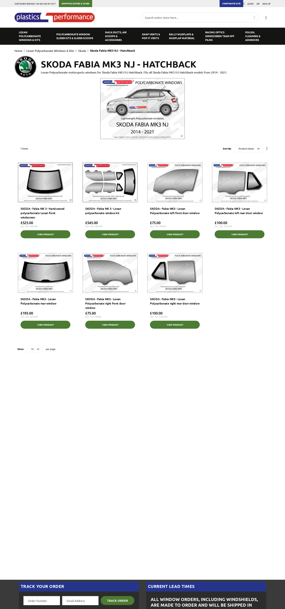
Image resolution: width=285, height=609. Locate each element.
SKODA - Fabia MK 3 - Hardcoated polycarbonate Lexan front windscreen (43, 212)
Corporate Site (231, 3)
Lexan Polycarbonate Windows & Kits (50, 50)
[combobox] (200, 17)
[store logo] (56, 17)
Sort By (227, 148)
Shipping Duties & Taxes (75, 3)
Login (250, 3)
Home (18, 50)
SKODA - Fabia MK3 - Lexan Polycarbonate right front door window (105, 303)
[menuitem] (33, 36)
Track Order (117, 600)
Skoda (82, 50)
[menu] (142, 36)
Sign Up (266, 3)
